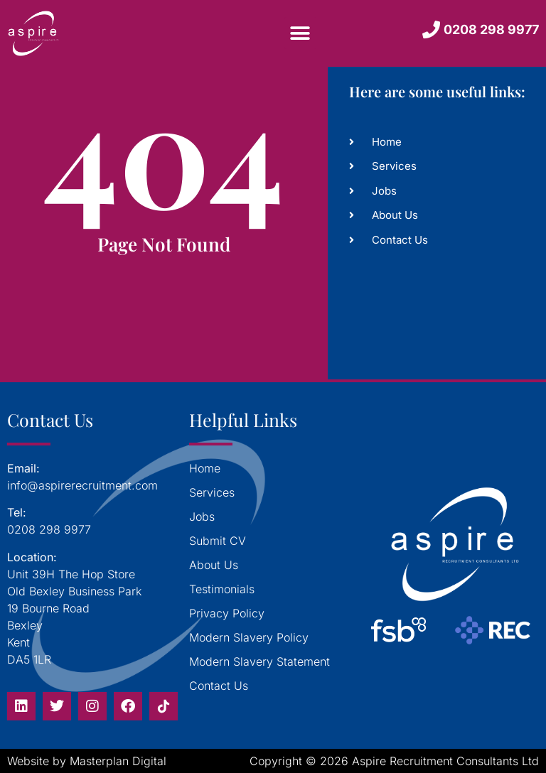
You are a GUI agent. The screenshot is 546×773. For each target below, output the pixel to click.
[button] (300, 33)
